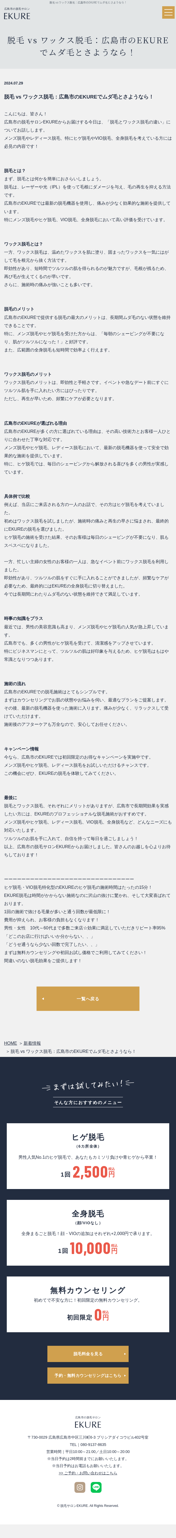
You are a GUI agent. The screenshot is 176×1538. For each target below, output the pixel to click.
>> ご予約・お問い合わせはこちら (88, 1473)
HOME (10, 1043)
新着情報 (32, 1043)
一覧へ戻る (88, 999)
